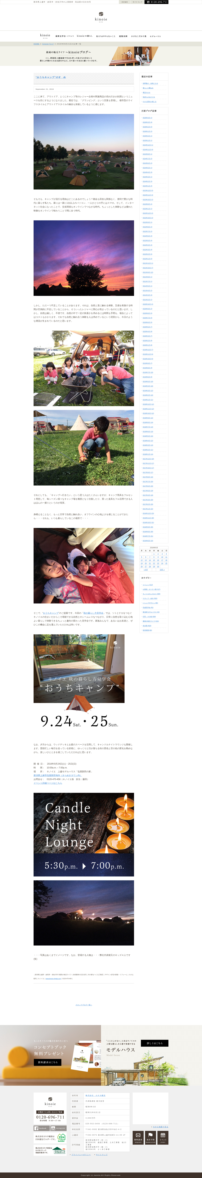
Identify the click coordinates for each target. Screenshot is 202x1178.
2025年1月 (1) (147, 140)
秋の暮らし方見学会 (93, 613)
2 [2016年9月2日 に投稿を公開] (158, 554)
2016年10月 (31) (148, 522)
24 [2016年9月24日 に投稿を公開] (162, 563)
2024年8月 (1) (147, 154)
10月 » (162, 570)
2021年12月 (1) (148, 263)
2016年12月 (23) (148, 513)
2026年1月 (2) (147, 131)
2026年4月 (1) (147, 118)
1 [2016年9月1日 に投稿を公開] (154, 554)
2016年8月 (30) (148, 531)
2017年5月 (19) (148, 490)
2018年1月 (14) (148, 454)
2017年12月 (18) (148, 459)
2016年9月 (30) (148, 527)
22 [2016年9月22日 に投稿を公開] (154, 563)
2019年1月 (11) (148, 399)
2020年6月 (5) (147, 322)
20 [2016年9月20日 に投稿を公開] (146, 563)
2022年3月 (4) (147, 249)
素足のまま (146, 92)
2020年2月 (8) (147, 340)
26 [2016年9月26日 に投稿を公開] (142, 567)
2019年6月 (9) (147, 377)
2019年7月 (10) (148, 372)
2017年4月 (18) (148, 495)
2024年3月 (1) (147, 177)
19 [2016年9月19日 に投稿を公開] (142, 563)
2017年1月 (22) (148, 509)
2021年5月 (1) (147, 286)
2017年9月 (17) (148, 472)
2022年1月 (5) (147, 258)
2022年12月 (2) (148, 213)
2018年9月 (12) (148, 418)
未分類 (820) (147, 625)
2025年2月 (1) (147, 136)
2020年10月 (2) (148, 304)
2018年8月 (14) (148, 422)
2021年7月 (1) (147, 281)
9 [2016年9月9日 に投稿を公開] (158, 557)
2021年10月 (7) (148, 268)
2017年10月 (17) (148, 468)
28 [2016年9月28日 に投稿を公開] (150, 567)
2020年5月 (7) (147, 327)
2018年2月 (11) (148, 450)
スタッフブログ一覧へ (84, 1005)
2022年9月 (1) (147, 222)
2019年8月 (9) (147, 368)
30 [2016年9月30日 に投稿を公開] (158, 567)
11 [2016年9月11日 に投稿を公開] (166, 557)
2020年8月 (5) (147, 313)
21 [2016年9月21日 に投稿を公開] (150, 563)
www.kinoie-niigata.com (53, 978)
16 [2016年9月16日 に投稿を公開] (158, 560)
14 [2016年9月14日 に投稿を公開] (150, 560)
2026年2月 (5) (147, 127)
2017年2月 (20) (148, 504)
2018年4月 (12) (148, 440)
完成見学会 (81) (148, 607)
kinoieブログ (48, 44)
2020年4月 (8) (147, 331)
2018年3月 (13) (148, 445)
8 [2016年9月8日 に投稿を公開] (154, 557)
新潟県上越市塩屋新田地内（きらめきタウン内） (58, 775)
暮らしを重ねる (148, 88)
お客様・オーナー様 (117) (151, 589)
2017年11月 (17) (148, 463)
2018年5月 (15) (148, 436)
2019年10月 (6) (148, 359)
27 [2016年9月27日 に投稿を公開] (146, 567)
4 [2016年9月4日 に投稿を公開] (166, 554)
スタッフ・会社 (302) (150, 598)
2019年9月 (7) (147, 363)
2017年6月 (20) (148, 486)
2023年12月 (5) (148, 190)
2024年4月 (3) (147, 172)
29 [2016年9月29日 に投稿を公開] (154, 567)
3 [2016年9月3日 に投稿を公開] (162, 554)
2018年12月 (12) (148, 404)
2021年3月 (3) (147, 295)
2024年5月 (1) (147, 168)
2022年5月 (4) (147, 240)
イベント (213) (148, 585)
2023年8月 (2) (147, 204)
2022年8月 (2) (147, 227)
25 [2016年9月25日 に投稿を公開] (166, 563)
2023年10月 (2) (148, 199)
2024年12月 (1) (148, 145)
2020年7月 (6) (147, 318)
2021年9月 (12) (148, 272)
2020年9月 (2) (147, 309)
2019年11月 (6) (148, 354)
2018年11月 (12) (148, 409)
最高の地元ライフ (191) (151, 621)
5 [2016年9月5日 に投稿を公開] (141, 557)
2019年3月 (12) (148, 390)
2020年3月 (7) (147, 336)
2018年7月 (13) (148, 427)
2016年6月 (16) (148, 540)
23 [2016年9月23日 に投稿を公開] (158, 563)
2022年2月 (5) (147, 254)
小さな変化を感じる (149, 101)
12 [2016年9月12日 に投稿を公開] (142, 560)
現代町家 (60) (147, 630)
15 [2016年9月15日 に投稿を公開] (154, 560)
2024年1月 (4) (147, 186)
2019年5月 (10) (148, 381)
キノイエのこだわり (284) (151, 594)
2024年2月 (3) (147, 181)
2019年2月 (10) (148, 395)
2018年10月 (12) (148, 413)
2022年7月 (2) (147, 231)
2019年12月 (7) (148, 349)
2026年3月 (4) (147, 122)
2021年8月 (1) (147, 277)
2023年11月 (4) (148, 195)
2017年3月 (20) (148, 500)
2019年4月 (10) (148, 386)
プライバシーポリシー (81, 1155)
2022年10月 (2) (148, 218)
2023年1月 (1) (147, 208)
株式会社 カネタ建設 (96, 1095)
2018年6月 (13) (148, 431)
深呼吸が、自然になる (150, 83)
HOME (36, 44)
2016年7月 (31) (148, 536)
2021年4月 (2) (147, 290)
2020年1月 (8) (147, 345)
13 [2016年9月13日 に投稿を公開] (146, 560)
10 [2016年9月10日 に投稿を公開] (162, 557)
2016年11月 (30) (148, 518)
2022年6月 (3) (147, 236)
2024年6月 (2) (147, 163)
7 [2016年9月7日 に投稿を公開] (149, 557)
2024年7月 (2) (147, 158)
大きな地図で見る (160, 1127)
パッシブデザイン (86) (150, 603)
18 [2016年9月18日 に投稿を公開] (166, 560)
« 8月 (146, 570)
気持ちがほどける (149, 97)
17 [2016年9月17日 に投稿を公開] (162, 560)
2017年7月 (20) (148, 481)
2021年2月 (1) (147, 299)
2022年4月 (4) (147, 245)
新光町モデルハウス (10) (151, 612)
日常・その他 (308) (149, 616)
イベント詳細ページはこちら (48, 783)
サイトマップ (102, 1155)
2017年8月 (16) (148, 477)
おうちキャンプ (50, 613)
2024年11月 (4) (148, 149)
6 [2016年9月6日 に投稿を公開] (145, 557)
